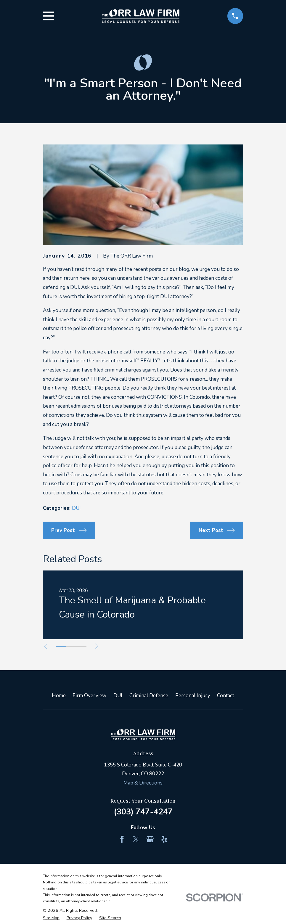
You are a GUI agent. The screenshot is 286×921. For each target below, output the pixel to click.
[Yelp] (164, 839)
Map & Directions (143, 782)
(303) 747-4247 (143, 811)
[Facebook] (122, 839)
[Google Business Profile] (150, 839)
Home (59, 695)
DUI (76, 508)
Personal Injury (192, 695)
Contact (225, 695)
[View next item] (100, 646)
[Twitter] (135, 839)
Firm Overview (89, 695)
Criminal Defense (148, 695)
